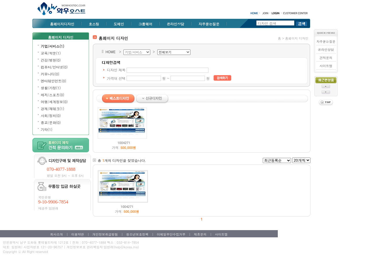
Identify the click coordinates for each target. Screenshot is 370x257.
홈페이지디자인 (62, 23)
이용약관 (77, 234)
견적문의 (325, 58)
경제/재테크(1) (52, 108)
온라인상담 (175, 23)
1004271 (123, 142)
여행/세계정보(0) (54, 101)
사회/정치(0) (51, 115)
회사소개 (56, 234)
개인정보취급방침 (105, 234)
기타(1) (46, 129)
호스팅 (94, 23)
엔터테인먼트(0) (53, 80)
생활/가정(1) (51, 87)
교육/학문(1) (51, 53)
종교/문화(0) (51, 122)
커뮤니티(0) (50, 73)
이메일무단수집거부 (171, 234)
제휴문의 (200, 234)
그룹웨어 (145, 23)
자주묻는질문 (209, 23)
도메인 (119, 23)
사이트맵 (325, 66)
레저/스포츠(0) (52, 94)
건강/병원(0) (51, 60)
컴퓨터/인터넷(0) (54, 66)
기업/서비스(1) (52, 46)
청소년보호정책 (137, 234)
